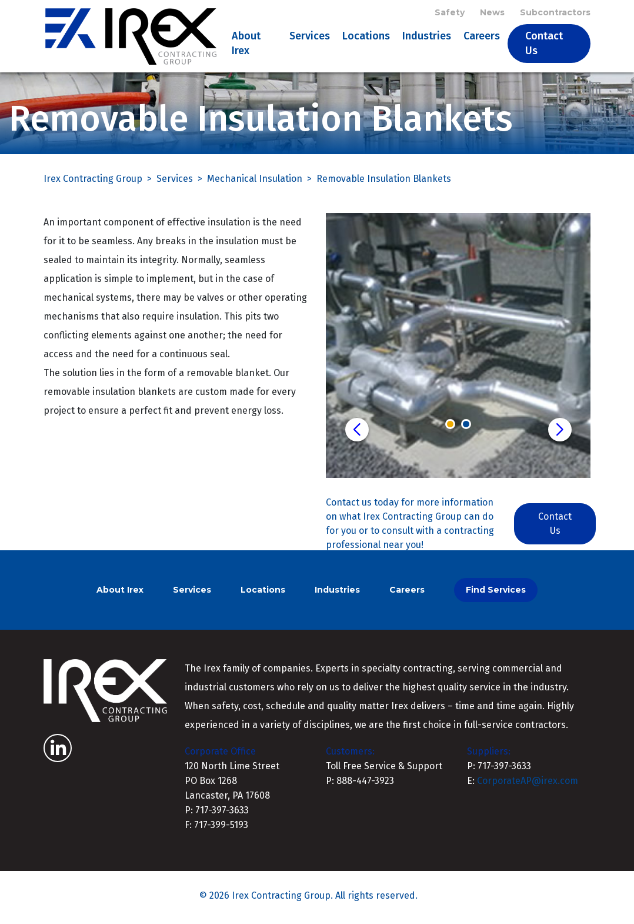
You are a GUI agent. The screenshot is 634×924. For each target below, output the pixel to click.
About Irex (247, 45)
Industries (427, 37)
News (492, 13)
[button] (357, 433)
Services (311, 37)
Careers (483, 37)
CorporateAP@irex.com (527, 784)
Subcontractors (555, 13)
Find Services (496, 593)
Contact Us (545, 45)
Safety (450, 13)
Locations (367, 37)
